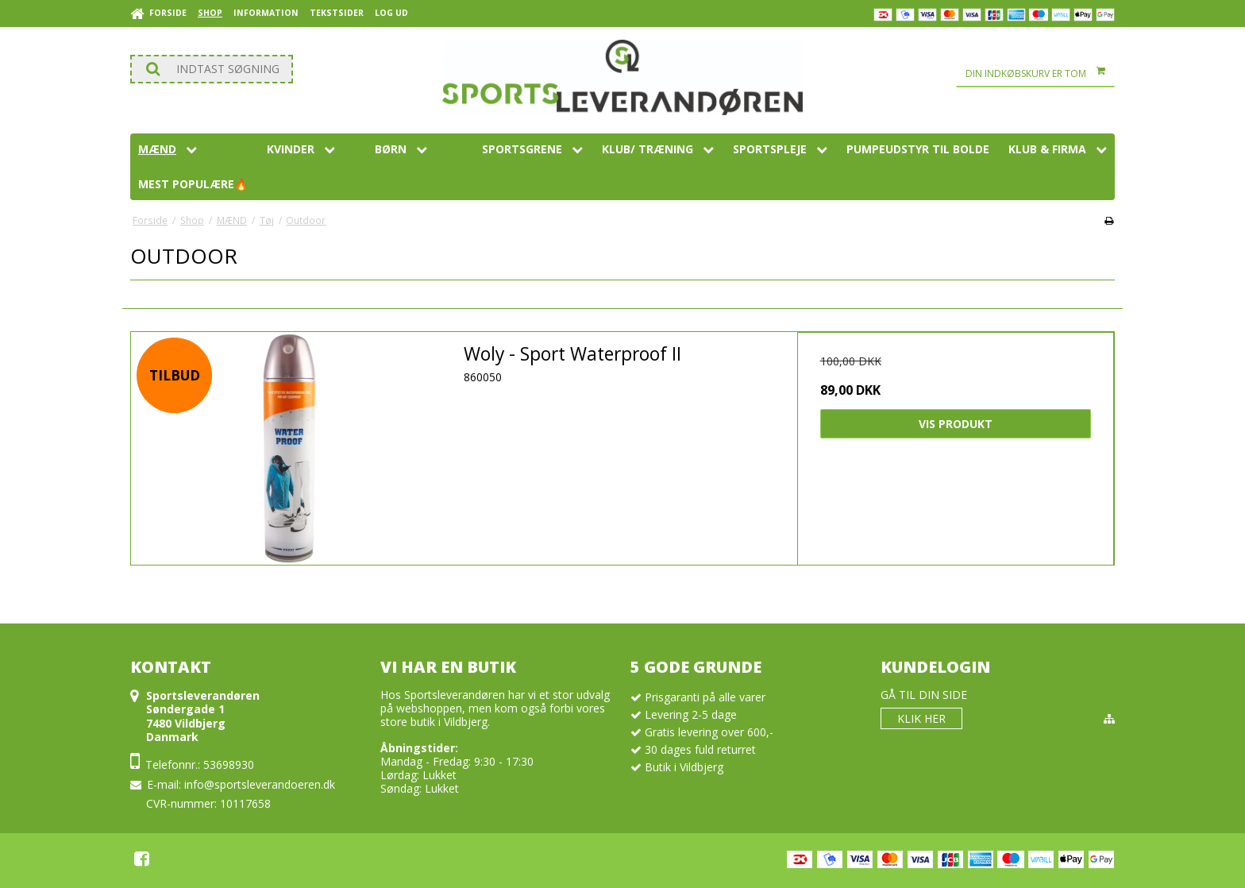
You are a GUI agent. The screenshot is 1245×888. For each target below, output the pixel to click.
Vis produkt (956, 423)
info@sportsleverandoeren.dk (259, 784)
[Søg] (211, 69)
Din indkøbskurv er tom (1040, 74)
